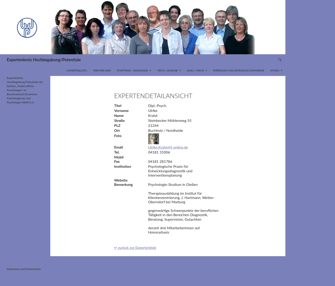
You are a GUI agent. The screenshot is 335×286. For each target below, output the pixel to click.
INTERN (274, 70)
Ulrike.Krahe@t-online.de (168, 147)
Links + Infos (195, 70)
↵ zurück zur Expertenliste (135, 247)
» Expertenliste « (76, 70)
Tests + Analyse (167, 70)
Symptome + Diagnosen (132, 70)
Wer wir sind (102, 70)
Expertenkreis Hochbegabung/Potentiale (44, 59)
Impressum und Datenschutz (24, 269)
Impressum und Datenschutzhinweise (238, 70)
